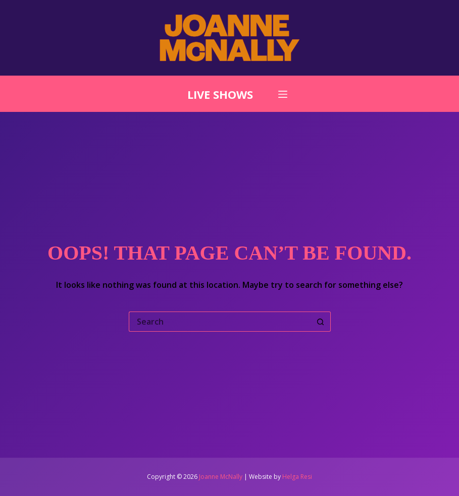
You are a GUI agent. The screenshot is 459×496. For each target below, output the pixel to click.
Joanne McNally (220, 476)
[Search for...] (220, 322)
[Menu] (282, 94)
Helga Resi (297, 476)
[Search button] (321, 322)
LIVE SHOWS (220, 94)
